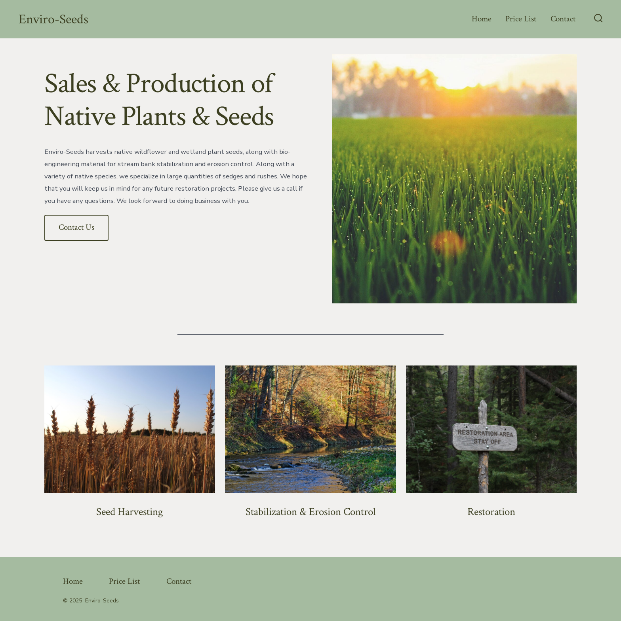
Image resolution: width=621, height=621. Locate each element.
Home (481, 18)
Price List (520, 18)
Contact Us (76, 227)
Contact (563, 18)
